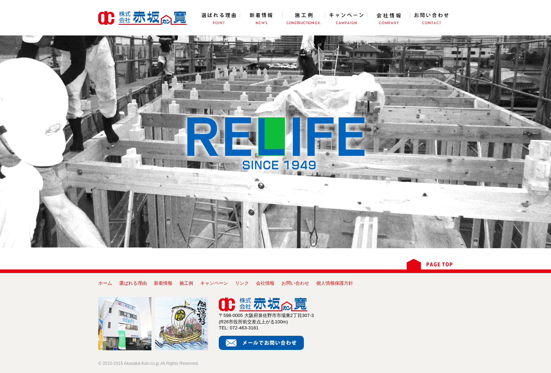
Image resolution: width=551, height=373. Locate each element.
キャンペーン (214, 283)
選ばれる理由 (133, 283)
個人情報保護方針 (334, 283)
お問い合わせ (295, 283)
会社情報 (265, 283)
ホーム (105, 283)
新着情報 (163, 283)
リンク (242, 283)
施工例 (186, 283)
